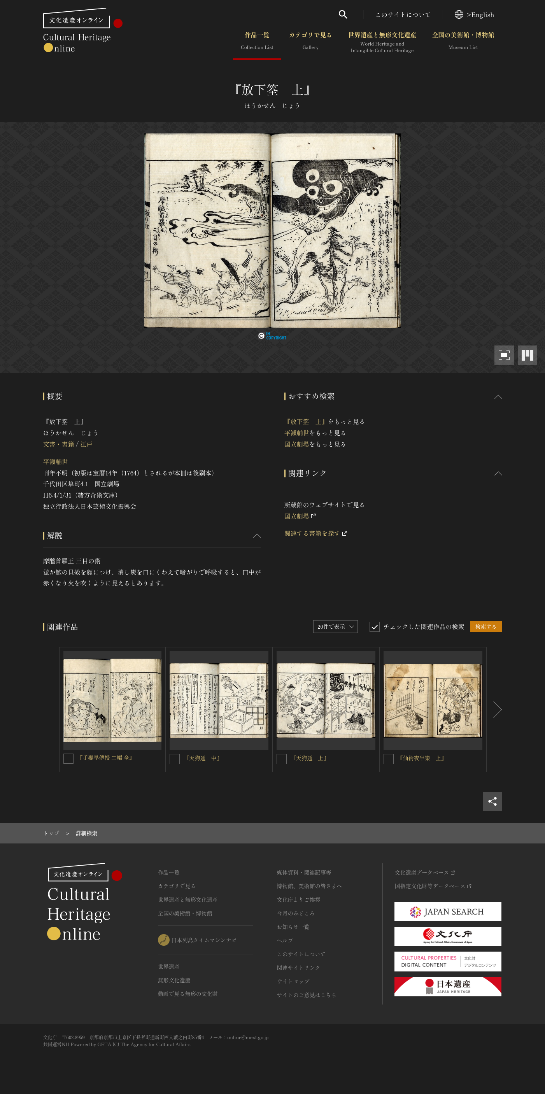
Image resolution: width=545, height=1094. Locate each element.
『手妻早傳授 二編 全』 (106, 757)
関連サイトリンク (299, 967)
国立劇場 (296, 444)
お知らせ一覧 (293, 927)
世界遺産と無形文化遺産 (382, 42)
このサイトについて (403, 14)
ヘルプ (285, 940)
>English (474, 14)
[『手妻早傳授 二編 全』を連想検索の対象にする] (68, 759)
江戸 (86, 444)
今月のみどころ (296, 913)
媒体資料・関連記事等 (304, 872)
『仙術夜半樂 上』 (422, 758)
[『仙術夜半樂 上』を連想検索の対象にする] (389, 759)
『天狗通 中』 (203, 758)
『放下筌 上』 (306, 421)
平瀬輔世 (55, 461)
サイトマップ (293, 981)
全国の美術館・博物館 (463, 42)
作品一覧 (257, 42)
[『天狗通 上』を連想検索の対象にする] (282, 759)
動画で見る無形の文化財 (188, 994)
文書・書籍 (58, 444)
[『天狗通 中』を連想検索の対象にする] (175, 759)
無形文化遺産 (174, 980)
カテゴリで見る (310, 42)
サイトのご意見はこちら (307, 995)
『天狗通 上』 (310, 758)
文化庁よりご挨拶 (299, 899)
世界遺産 (169, 966)
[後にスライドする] (494, 709)
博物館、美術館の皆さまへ (309, 886)
